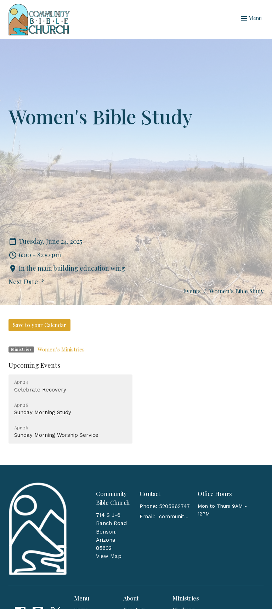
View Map (108, 556)
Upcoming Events (34, 365)
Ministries (185, 598)
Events (192, 291)
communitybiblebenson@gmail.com (175, 516)
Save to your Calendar (39, 324)
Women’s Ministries (61, 349)
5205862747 (174, 506)
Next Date (27, 281)
